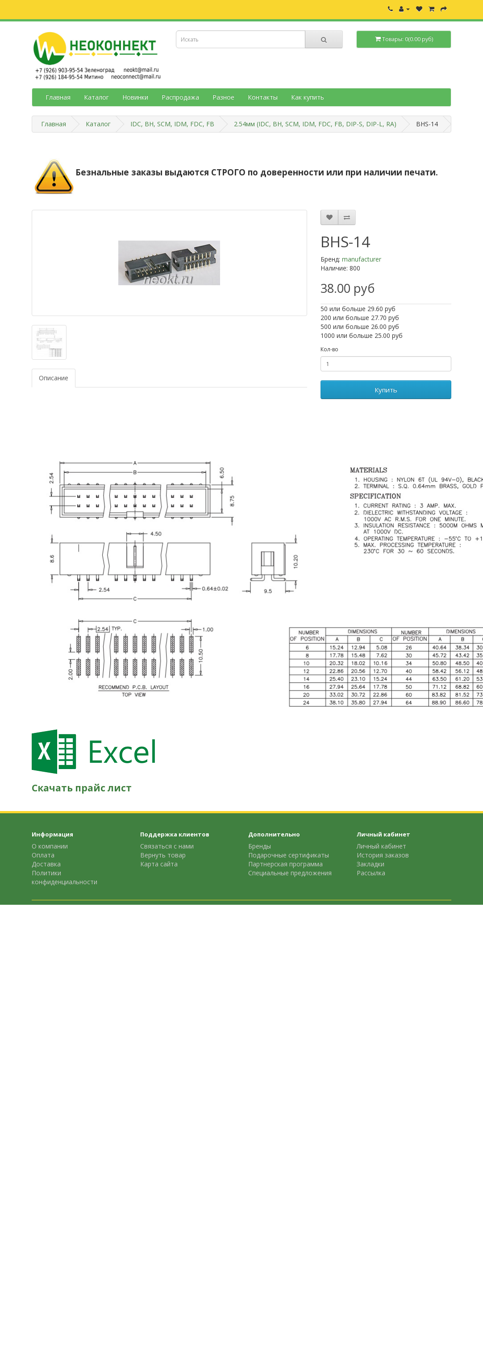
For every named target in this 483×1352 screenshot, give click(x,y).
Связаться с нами (167, 846)
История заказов (383, 855)
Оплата (43, 855)
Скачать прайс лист (82, 788)
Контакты (263, 97)
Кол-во (329, 349)
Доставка (46, 864)
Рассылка (371, 873)
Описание (53, 378)
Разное (223, 97)
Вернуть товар (163, 855)
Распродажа (180, 97)
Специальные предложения (290, 873)
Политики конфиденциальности (64, 877)
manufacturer (361, 259)
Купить (386, 389)
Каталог (96, 97)
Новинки (135, 97)
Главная (58, 97)
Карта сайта (159, 864)
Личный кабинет (381, 846)
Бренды (259, 846)
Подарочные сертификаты (288, 855)
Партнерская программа (285, 864)
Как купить (307, 97)
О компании (50, 846)
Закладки (370, 864)
